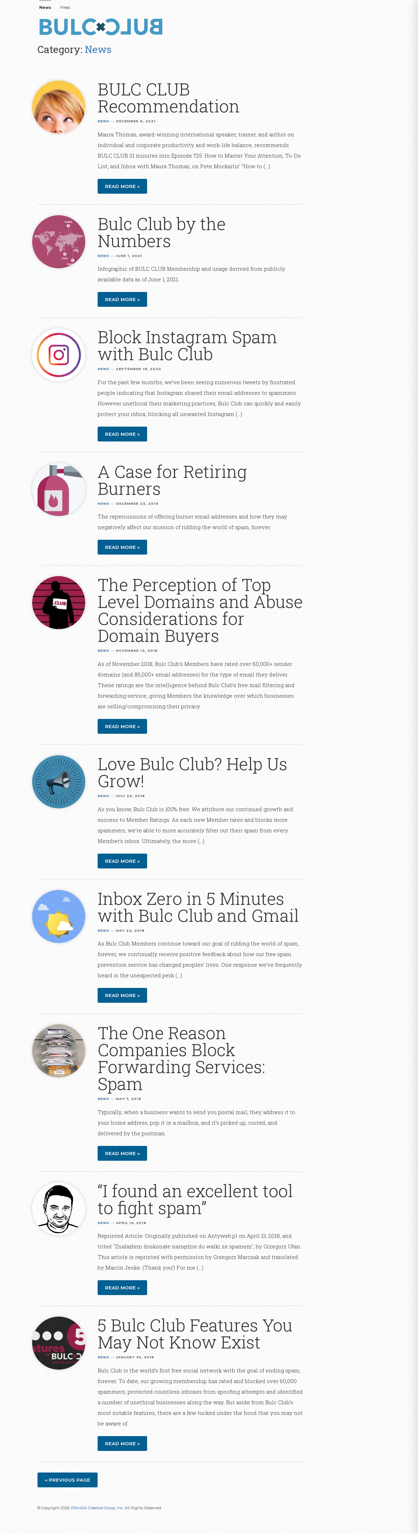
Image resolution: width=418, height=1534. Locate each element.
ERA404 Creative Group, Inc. (97, 1507)
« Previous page (67, 1480)
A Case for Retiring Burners (172, 479)
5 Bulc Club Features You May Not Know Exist (195, 1333)
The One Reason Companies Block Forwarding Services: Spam (181, 1058)
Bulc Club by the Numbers (162, 232)
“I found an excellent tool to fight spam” (195, 1199)
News (45, 7)
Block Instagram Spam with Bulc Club (187, 345)
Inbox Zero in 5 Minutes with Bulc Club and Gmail (198, 906)
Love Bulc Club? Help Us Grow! (193, 772)
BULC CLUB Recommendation (169, 97)
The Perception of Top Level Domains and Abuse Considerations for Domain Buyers (200, 609)
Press (65, 7)
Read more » (122, 186)
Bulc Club (103, 27)
